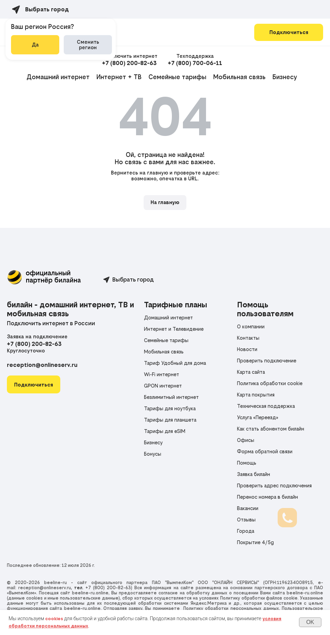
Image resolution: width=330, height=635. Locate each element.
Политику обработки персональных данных (231, 608)
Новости (247, 349)
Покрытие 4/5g (255, 542)
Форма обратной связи (264, 451)
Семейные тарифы (177, 77)
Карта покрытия (256, 395)
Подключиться (288, 32)
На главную (165, 202)
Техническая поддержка (266, 406)
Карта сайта (251, 372)
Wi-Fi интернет (161, 374)
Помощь (246, 463)
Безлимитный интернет (171, 397)
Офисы (245, 440)
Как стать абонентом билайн (270, 429)
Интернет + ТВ (119, 77)
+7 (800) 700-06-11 (195, 63)
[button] (33, 385)
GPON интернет (163, 386)
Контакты (248, 338)
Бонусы (152, 454)
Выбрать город (133, 279)
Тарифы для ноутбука (170, 408)
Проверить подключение (266, 360)
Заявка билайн (253, 474)
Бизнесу (284, 77)
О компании (251, 326)
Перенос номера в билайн (267, 497)
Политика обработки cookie (269, 383)
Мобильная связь (239, 77)
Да (35, 44)
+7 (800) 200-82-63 (129, 63)
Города (245, 531)
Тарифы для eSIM (164, 431)
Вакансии (247, 508)
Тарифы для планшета (170, 420)
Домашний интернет (58, 77)
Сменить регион (88, 44)
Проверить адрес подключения (274, 485)
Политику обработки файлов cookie (259, 598)
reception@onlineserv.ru (42, 364)
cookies (54, 618)
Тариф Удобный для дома (175, 363)
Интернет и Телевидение (174, 329)
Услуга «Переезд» (257, 417)
